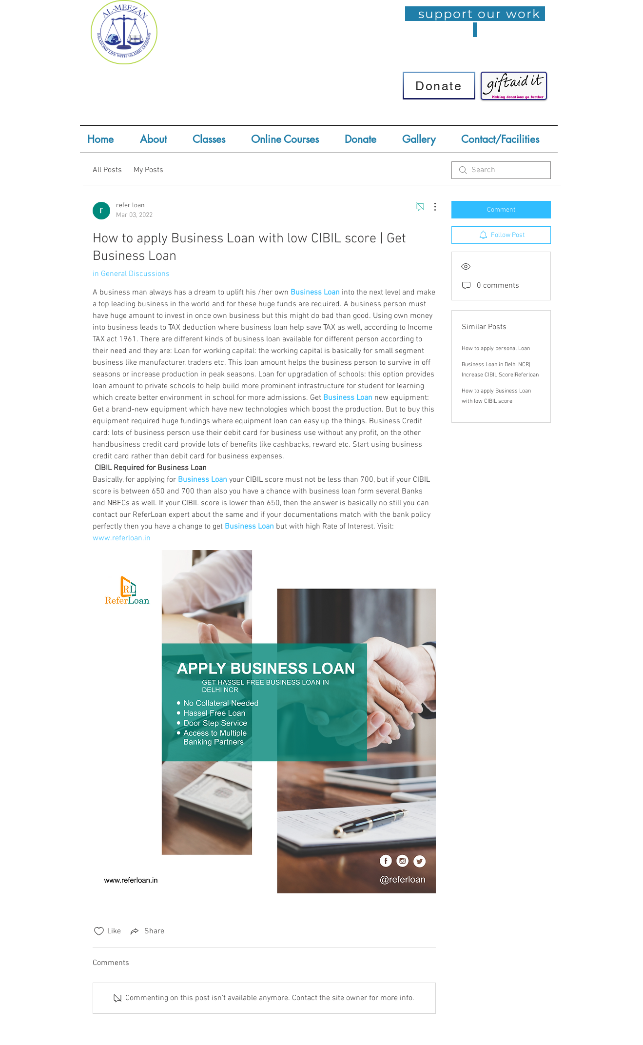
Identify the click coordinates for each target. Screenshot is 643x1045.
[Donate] (439, 85)
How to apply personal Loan (496, 348)
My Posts (148, 170)
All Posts (107, 170)
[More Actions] (430, 207)
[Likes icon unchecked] (99, 931)
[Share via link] (146, 931)
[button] (214, 139)
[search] (501, 170)
